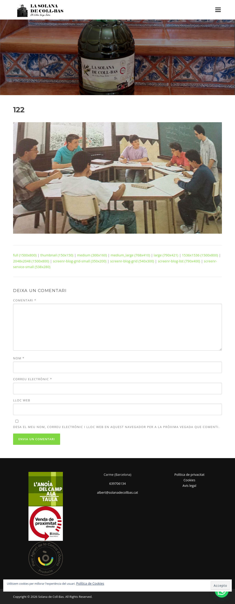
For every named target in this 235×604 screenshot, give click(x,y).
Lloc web (21, 400)
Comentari (24, 300)
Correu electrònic (32, 379)
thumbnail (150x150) (56, 255)
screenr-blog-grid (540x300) (132, 261)
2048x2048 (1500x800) (31, 261)
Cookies (189, 480)
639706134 (117, 483)
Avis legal (189, 485)
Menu (218, 9)
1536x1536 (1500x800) (200, 255)
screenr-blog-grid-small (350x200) (79, 261)
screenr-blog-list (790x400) (179, 261)
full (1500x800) (24, 255)
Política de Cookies (90, 583)
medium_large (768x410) (130, 255)
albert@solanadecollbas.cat (117, 492)
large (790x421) (166, 255)
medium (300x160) (92, 255)
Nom (19, 358)
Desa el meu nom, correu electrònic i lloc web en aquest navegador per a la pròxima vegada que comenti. (116, 427)
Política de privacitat (189, 474)
